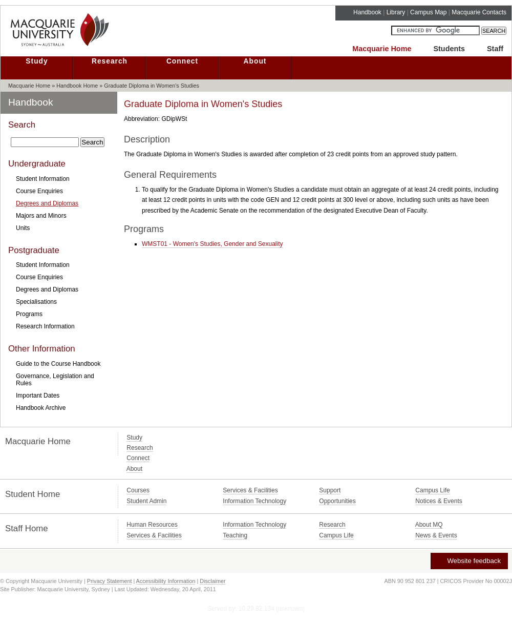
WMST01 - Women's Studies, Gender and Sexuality (212, 243)
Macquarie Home (381, 49)
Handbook (367, 12)
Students (449, 49)
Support (329, 490)
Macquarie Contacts (479, 12)
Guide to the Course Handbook (58, 363)
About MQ (429, 524)
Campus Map (428, 12)
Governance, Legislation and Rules (55, 379)
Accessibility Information (166, 581)
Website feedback (469, 561)
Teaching (235, 535)
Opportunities (337, 501)
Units (23, 228)
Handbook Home (77, 85)
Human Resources (151, 524)
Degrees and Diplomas (47, 203)
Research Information (45, 326)
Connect (182, 61)
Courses (138, 490)
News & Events (436, 535)
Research (109, 61)
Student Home (32, 494)
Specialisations (36, 301)
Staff (495, 49)
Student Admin (146, 501)
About (255, 61)
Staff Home (26, 528)
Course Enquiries (39, 191)
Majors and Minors (41, 215)
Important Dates (37, 395)
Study (37, 61)
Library (396, 12)
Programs (29, 314)
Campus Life (432, 490)
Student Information (43, 178)
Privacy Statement (109, 581)
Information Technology (254, 501)
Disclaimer (212, 581)
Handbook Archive (41, 407)
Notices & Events (438, 501)
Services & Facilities (250, 490)
